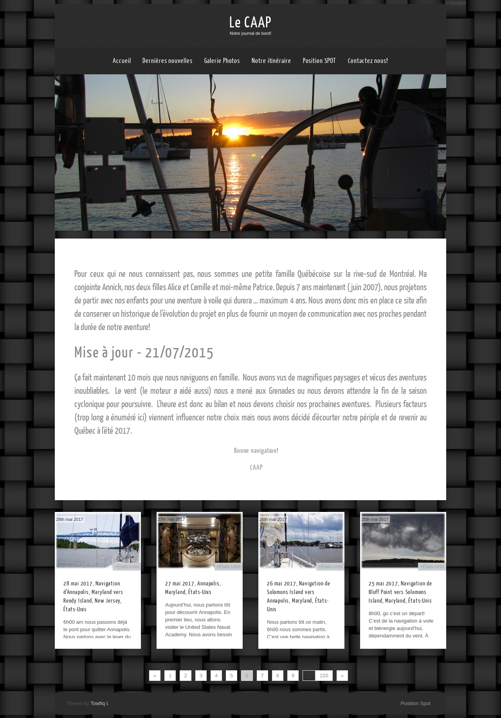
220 (324, 676)
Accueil (122, 61)
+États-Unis (127, 566)
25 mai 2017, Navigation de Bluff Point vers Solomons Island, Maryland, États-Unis (400, 592)
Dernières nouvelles (167, 61)
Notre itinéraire (271, 61)
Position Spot (415, 703)
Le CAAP (250, 22)
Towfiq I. (99, 703)
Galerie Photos (222, 61)
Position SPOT (320, 61)
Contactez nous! (368, 61)
